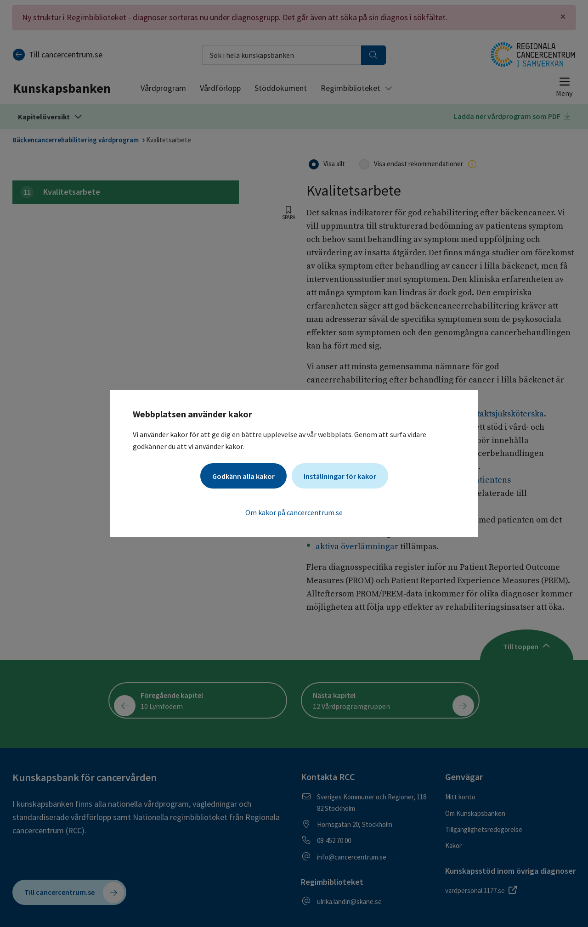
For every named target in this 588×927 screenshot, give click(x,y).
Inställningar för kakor (340, 476)
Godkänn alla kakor (243, 476)
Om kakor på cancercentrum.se (294, 512)
